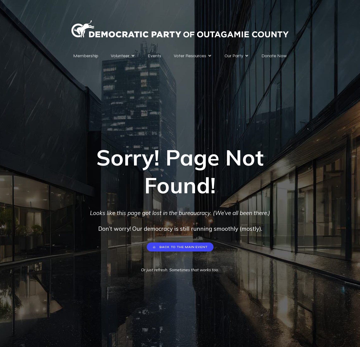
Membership (85, 55)
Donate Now (274, 55)
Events (154, 55)
